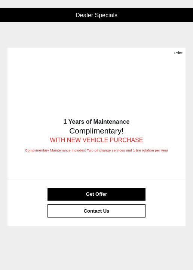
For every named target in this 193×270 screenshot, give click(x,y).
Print (178, 53)
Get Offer (96, 194)
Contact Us (97, 211)
